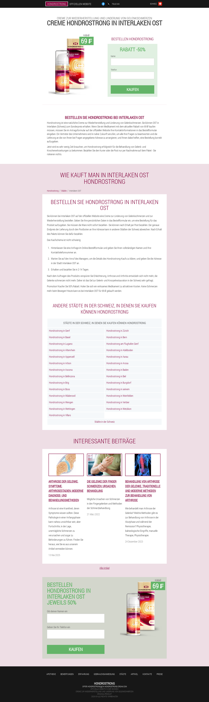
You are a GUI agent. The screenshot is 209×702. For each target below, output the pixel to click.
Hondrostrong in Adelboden (119, 350)
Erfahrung (83, 674)
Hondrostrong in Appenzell (61, 356)
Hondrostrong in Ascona (60, 369)
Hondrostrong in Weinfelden (119, 395)
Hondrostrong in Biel (116, 376)
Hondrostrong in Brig (59, 382)
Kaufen (133, 89)
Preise (160, 674)
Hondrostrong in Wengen (61, 402)
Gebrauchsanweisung (104, 674)
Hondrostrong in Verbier (117, 402)
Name (113, 56)
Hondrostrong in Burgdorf (118, 382)
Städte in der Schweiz (105, 421)
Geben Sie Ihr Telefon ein (58, 627)
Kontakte (147, 674)
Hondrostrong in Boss (59, 389)
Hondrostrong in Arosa (117, 363)
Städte (122, 674)
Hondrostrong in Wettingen (62, 408)
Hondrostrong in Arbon (60, 363)
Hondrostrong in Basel (59, 337)
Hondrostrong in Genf (59, 330)
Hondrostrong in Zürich (117, 330)
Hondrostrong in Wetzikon (118, 408)
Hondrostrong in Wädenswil (62, 395)
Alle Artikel (104, 568)
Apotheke (51, 674)
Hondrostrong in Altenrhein (62, 350)
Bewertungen (67, 674)
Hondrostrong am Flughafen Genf (122, 343)
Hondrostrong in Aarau (117, 356)
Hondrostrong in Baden (117, 369)
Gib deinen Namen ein (57, 611)
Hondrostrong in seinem (118, 389)
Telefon (114, 70)
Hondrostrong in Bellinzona (62, 376)
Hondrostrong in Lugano (60, 343)
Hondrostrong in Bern (116, 337)
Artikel (134, 674)
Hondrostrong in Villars (60, 415)
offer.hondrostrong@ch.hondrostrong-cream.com (104, 686)
